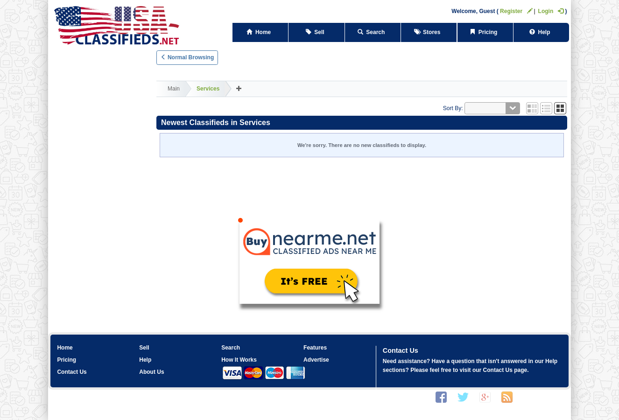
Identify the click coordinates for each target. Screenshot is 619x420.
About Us (151, 372)
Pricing (485, 32)
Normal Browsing (187, 57)
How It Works (239, 360)
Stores (428, 32)
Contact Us (71, 372)
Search (373, 32)
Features (315, 347)
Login (551, 11)
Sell (317, 32)
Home (260, 32)
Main (174, 88)
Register (516, 11)
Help (541, 32)
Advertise (316, 360)
